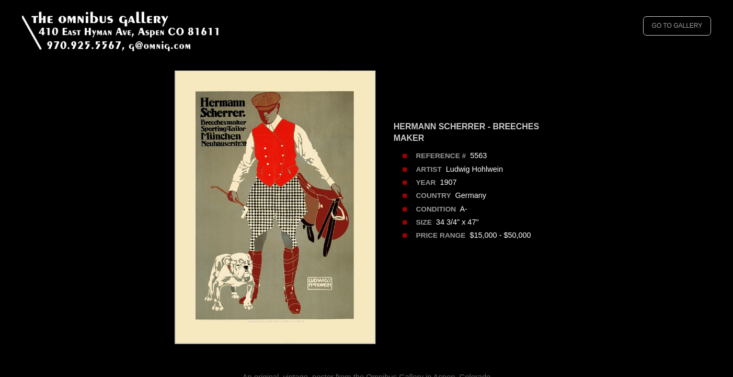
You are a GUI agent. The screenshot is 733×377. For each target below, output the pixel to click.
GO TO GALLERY (677, 25)
